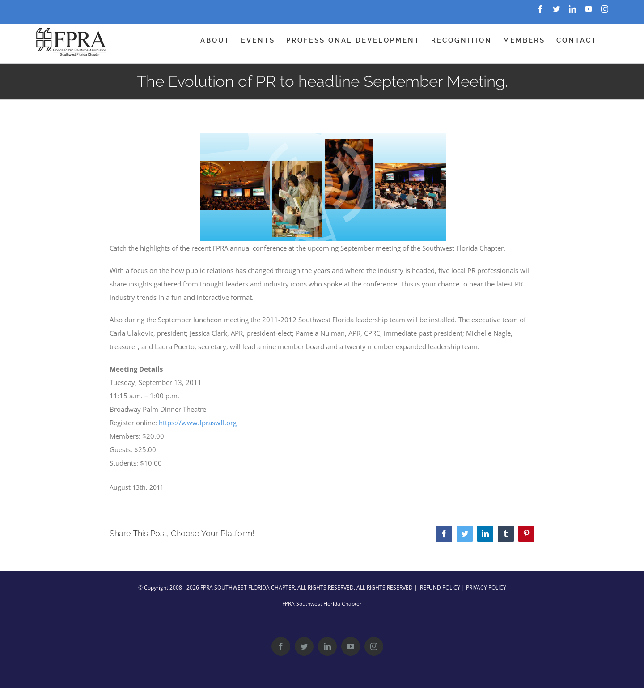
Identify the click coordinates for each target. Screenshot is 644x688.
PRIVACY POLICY (486, 587)
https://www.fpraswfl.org (198, 422)
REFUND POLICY (440, 587)
